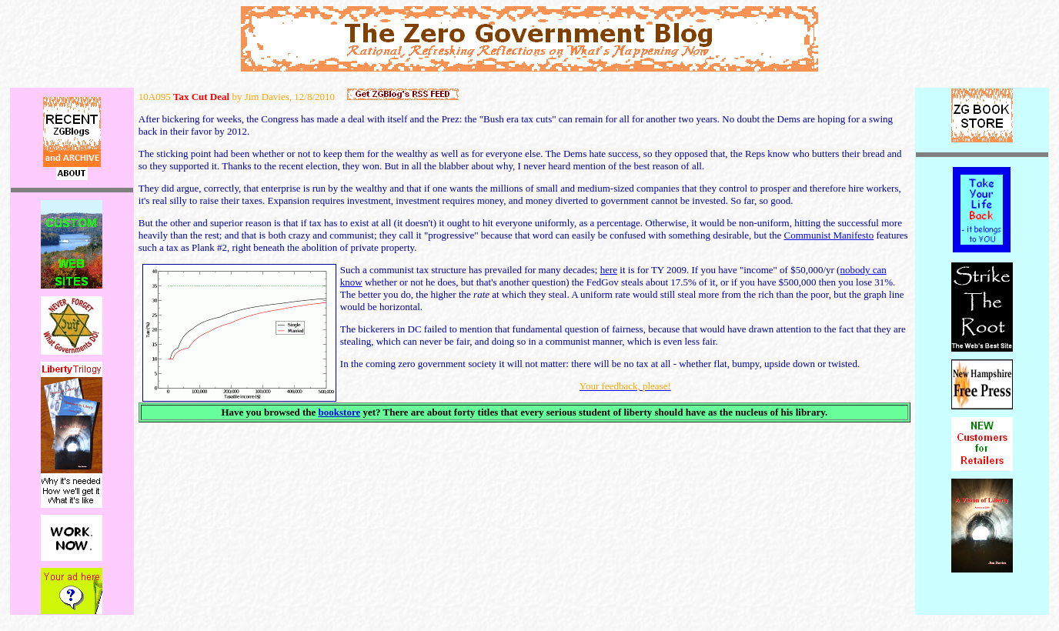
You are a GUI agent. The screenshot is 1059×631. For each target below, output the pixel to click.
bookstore (340, 412)
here (608, 269)
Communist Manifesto (829, 235)
